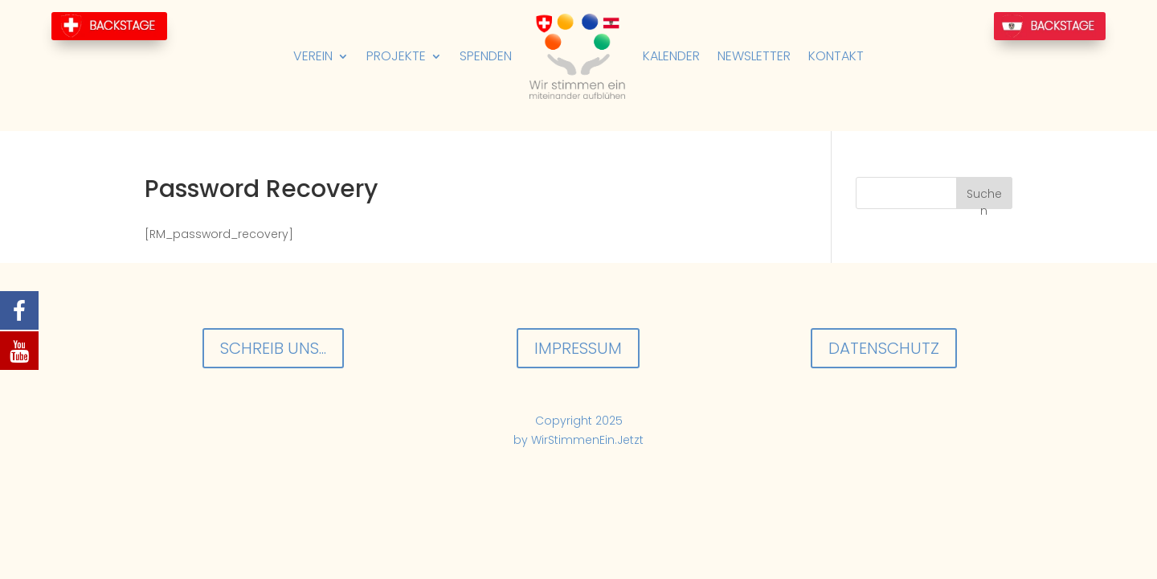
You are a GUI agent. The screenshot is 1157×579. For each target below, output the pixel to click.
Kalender (671, 56)
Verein (313, 56)
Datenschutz (883, 348)
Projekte (396, 56)
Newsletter (754, 56)
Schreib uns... (273, 348)
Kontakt (836, 56)
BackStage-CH (109, 26)
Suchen (984, 197)
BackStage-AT (1050, 26)
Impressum (578, 348)
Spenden (486, 56)
